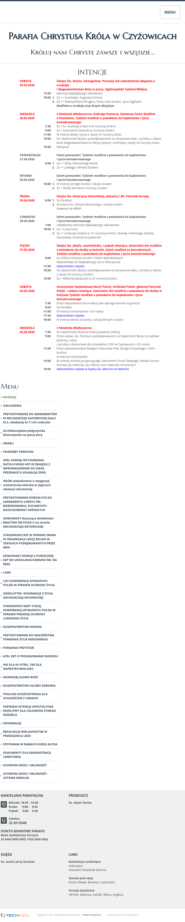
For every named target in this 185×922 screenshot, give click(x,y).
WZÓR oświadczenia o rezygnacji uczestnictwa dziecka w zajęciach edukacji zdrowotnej (27, 485)
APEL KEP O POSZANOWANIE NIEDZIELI (30, 656)
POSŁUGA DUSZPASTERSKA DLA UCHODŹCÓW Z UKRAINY (25, 696)
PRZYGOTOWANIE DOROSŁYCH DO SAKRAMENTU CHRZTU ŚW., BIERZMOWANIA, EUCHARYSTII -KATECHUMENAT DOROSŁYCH (27, 504)
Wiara (107, 894)
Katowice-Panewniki (82, 870)
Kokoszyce (76, 866)
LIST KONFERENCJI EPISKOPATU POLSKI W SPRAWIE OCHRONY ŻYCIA (29, 583)
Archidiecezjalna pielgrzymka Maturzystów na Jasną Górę (24, 433)
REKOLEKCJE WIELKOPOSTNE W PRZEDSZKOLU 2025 (25, 734)
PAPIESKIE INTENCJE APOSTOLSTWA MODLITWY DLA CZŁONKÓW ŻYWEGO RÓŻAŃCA (29, 711)
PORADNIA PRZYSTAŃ (18, 648)
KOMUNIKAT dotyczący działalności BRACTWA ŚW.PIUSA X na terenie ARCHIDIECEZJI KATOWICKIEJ (28, 522)
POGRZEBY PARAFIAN (18, 452)
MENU (170, 12)
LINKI (7, 572)
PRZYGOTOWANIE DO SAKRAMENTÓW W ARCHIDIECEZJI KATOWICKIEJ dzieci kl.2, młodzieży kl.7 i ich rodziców (30, 418)
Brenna (101, 870)
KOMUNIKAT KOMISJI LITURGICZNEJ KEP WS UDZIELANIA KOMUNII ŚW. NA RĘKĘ (30, 560)
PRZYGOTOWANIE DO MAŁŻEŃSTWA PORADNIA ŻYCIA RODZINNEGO (28, 637)
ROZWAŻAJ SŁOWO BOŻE (20, 677)
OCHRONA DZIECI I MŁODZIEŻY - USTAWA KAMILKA (25, 776)
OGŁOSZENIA (12, 406)
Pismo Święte (77, 882)
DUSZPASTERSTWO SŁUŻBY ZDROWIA (29, 685)
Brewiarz (94, 882)
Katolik (97, 894)
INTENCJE (9, 397)
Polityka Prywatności (92, 914)
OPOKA (74, 894)
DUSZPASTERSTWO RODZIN (22, 627)
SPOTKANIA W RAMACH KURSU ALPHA (30, 744)
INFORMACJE (12, 723)
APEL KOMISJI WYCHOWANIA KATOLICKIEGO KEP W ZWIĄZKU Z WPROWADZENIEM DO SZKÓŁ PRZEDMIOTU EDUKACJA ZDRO (26, 466)
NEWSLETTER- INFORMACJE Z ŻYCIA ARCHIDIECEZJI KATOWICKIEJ (28, 595)
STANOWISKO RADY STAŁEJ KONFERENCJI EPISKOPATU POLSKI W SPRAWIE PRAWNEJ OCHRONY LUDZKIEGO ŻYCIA (29, 612)
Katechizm (108, 882)
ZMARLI (8, 443)
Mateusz (85, 894)
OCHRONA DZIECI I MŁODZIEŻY (25, 765)
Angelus (118, 894)
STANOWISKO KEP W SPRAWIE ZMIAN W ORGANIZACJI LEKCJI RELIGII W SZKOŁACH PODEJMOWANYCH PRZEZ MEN (29, 541)
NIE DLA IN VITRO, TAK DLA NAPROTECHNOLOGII (22, 667)
